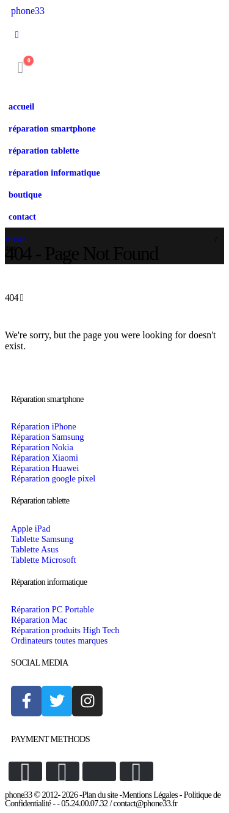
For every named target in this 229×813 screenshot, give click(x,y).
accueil (21, 106)
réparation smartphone (52, 128)
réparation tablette (44, 150)
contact (22, 216)
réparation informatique (54, 172)
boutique (25, 194)
